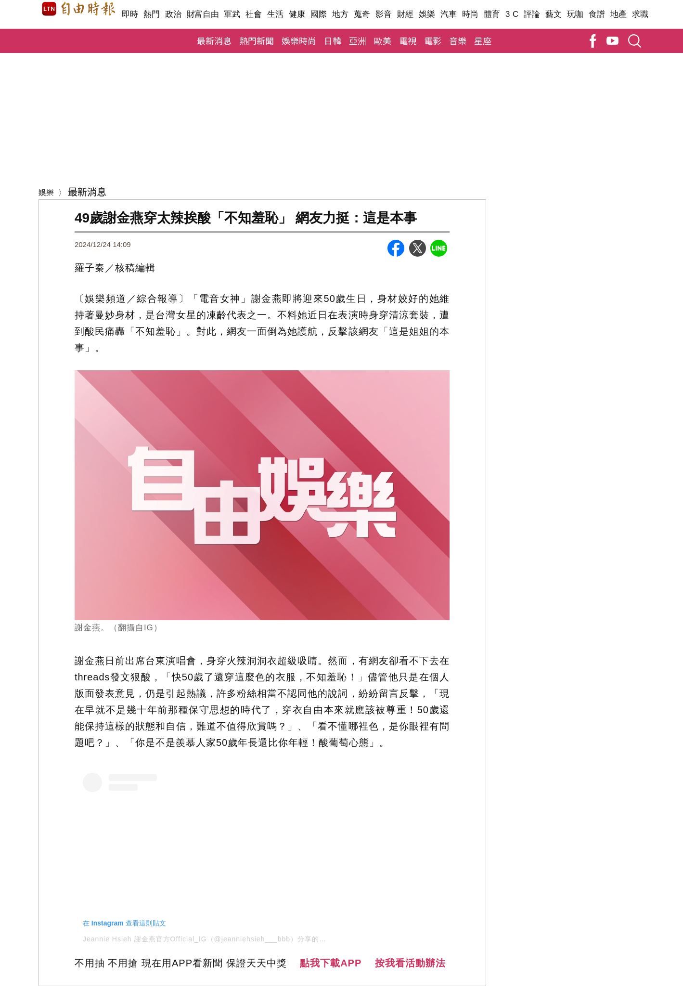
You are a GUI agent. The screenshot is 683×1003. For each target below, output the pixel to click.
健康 (297, 14)
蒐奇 (362, 14)
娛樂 (427, 14)
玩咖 (575, 14)
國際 (318, 14)
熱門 (151, 14)
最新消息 (214, 40)
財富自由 (203, 14)
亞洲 (357, 40)
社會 (253, 14)
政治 (173, 14)
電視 (407, 40)
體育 (492, 14)
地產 (618, 14)
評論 (532, 14)
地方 (340, 14)
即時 (130, 14)
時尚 (470, 14)
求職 (640, 14)
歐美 (382, 40)
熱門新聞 (256, 40)
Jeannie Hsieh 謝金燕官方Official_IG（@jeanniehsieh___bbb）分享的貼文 (208, 939)
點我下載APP (330, 963)
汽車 (448, 14)
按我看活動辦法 (410, 963)
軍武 (232, 14)
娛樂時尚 (299, 40)
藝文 (553, 14)
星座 (482, 40)
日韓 (332, 40)
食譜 (597, 14)
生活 (275, 14)
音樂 (457, 40)
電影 (432, 40)
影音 (383, 14)
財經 (405, 14)
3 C (512, 14)
